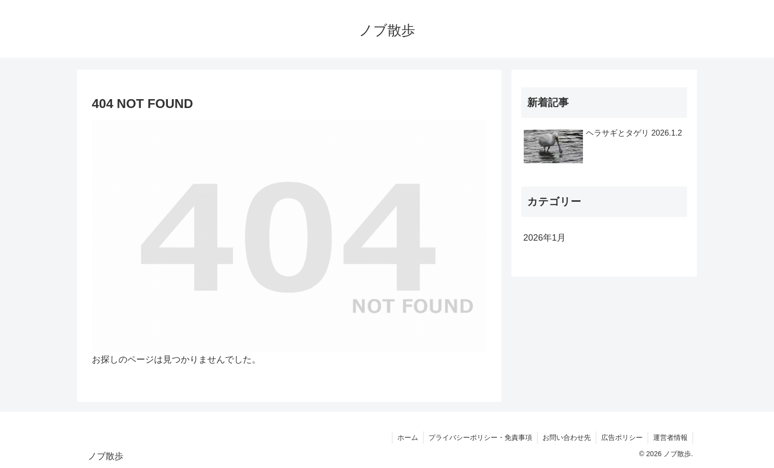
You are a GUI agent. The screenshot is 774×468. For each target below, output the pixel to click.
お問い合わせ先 (566, 437)
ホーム (407, 437)
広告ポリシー (622, 437)
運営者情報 (670, 437)
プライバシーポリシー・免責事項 (480, 437)
